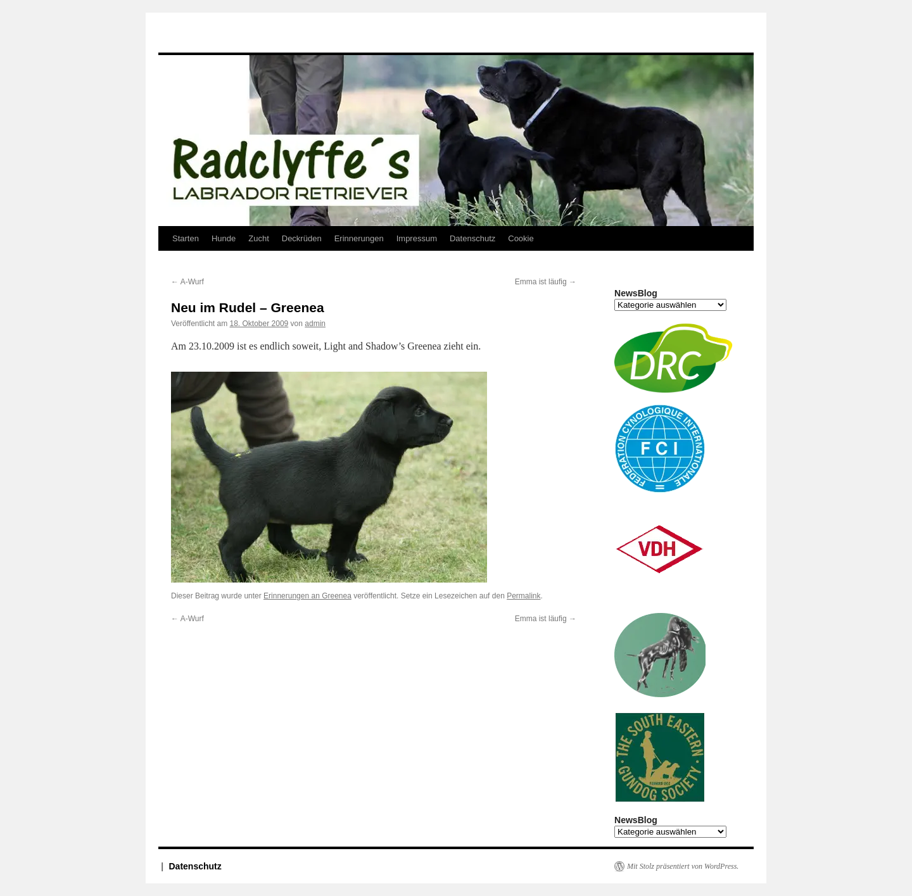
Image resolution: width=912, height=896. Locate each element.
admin (315, 323)
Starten (185, 238)
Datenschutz (472, 238)
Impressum (416, 238)
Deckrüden (302, 238)
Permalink (523, 595)
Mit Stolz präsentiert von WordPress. (682, 866)
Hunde (224, 238)
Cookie (520, 238)
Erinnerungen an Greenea (307, 595)
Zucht (258, 238)
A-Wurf (187, 281)
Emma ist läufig (545, 281)
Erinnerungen (359, 238)
